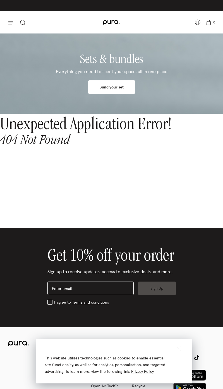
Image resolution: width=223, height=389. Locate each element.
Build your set (111, 87)
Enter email (62, 288)
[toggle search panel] (24, 22)
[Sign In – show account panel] (196, 22)
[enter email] (90, 288)
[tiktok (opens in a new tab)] (196, 357)
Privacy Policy (142, 371)
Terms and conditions (90, 302)
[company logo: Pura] (111, 22)
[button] (8, 22)
